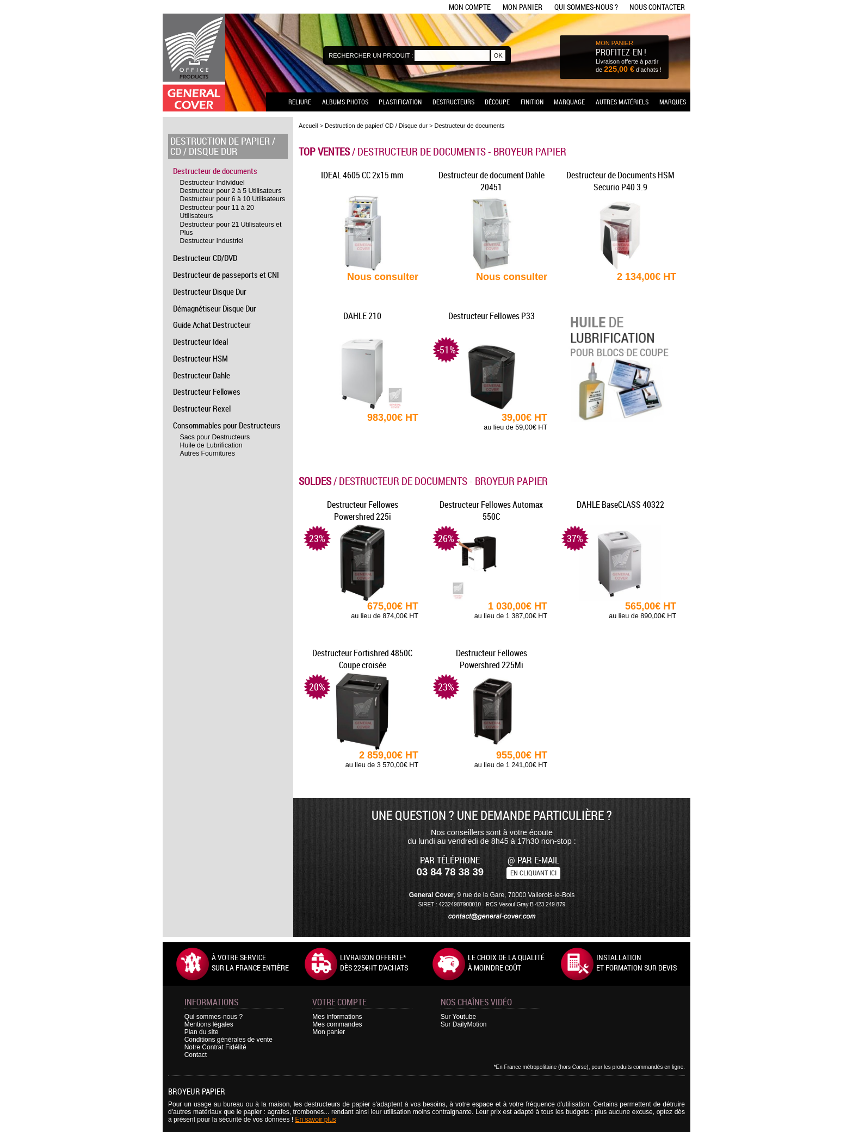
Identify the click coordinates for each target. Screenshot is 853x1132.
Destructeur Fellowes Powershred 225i (362, 511)
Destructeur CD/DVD (205, 257)
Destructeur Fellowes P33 (491, 316)
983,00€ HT (392, 417)
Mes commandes (337, 1024)
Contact (195, 1055)
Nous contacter (657, 7)
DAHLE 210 (362, 316)
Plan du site (201, 1032)
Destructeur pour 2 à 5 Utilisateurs (231, 191)
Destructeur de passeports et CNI (226, 274)
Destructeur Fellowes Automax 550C (491, 511)
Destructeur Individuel (212, 182)
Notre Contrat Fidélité (215, 1047)
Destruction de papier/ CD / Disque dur (376, 125)
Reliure (299, 101)
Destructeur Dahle (201, 375)
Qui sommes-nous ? (586, 7)
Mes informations (337, 1017)
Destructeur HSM (200, 358)
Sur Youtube (458, 1017)
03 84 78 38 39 (450, 872)
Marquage (569, 101)
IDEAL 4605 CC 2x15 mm (362, 175)
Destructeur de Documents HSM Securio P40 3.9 (620, 181)
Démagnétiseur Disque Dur (214, 308)
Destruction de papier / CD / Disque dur (222, 146)
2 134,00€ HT (646, 276)
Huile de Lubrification (211, 445)
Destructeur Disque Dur (209, 291)
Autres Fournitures (207, 453)
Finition (532, 101)
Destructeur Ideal (200, 341)
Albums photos (345, 101)
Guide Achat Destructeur (212, 324)
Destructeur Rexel (202, 408)
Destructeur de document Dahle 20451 (491, 181)
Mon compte (470, 7)
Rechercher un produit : (371, 55)
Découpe (497, 101)
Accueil (308, 125)
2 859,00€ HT (362, 759)
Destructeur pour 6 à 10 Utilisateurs (233, 199)
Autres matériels (622, 101)
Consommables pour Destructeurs (227, 425)
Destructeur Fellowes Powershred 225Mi (491, 659)
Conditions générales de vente (228, 1039)
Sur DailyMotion (464, 1024)
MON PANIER (614, 43)
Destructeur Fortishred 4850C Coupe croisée (362, 659)
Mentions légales (208, 1024)
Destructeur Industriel (212, 241)
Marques (672, 101)
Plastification (400, 101)
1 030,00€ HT (491, 610)
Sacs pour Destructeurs (215, 437)
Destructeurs (453, 101)
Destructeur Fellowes (206, 391)
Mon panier (522, 7)
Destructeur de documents (215, 170)
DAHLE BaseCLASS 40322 (620, 505)
